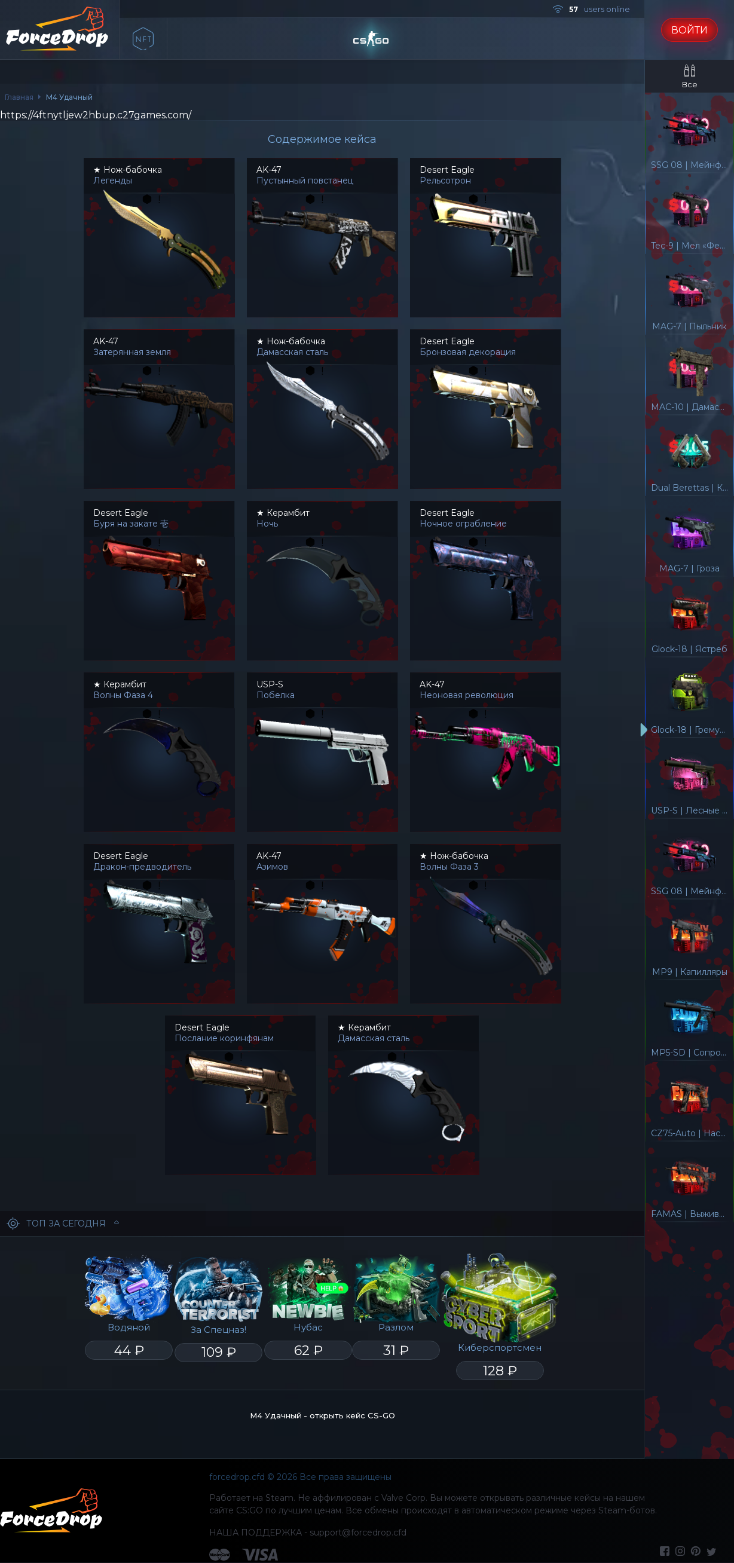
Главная (19, 97)
